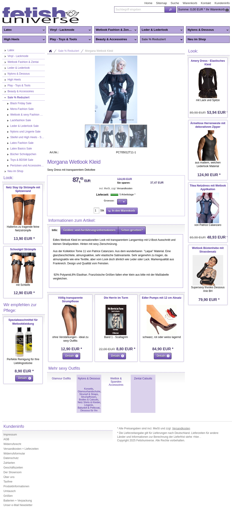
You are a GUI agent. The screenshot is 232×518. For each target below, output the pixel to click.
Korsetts (88, 388)
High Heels (23, 40)
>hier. (196, 436)
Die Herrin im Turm (116, 297)
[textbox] (139, 9)
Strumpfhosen (88, 396)
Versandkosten (124, 188)
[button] (170, 9)
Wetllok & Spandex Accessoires (116, 381)
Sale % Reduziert (161, 40)
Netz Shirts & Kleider (89, 402)
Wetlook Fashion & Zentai (115, 30)
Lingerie (88, 405)
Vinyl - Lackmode (69, 30)
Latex (23, 30)
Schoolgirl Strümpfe (23, 249)
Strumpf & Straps (88, 394)
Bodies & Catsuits (88, 399)
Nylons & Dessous (207, 30)
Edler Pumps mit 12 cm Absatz (161, 297)
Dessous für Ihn (89, 410)
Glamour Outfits (61, 378)
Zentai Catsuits (143, 378)
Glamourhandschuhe (89, 391)
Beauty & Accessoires (115, 40)
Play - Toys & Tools (69, 40)
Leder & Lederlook (161, 30)
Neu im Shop (197, 39)
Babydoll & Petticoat (89, 407)
